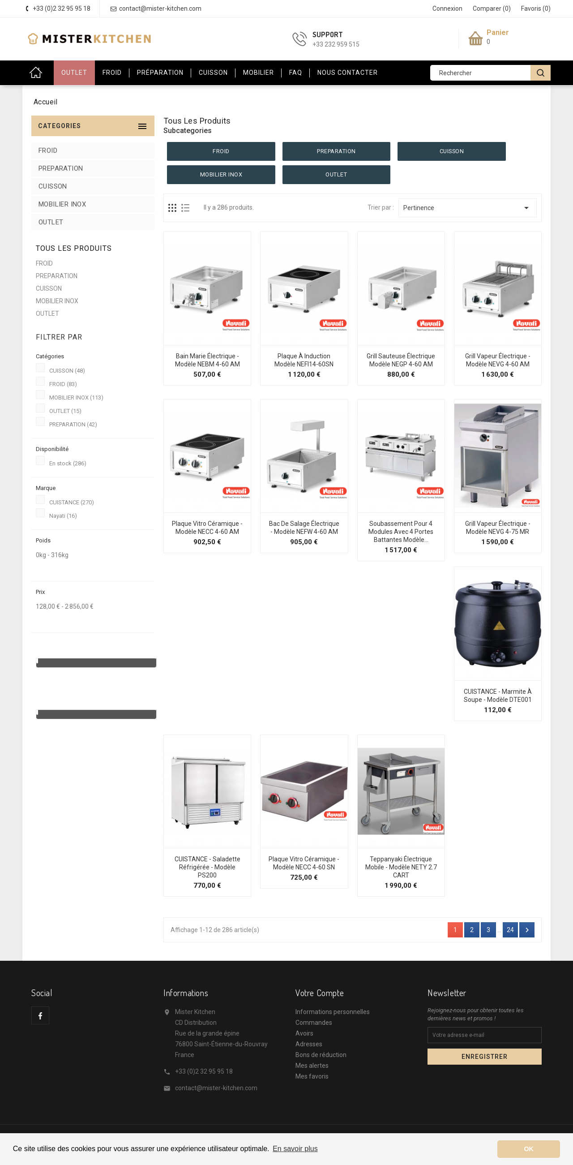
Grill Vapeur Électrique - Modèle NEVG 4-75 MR (497, 527)
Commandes (313, 1022)
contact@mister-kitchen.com (216, 1088)
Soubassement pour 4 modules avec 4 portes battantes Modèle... (400, 531)
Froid (112, 72)
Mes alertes (312, 1065)
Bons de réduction (320, 1054)
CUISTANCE (71, 502)
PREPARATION (60, 168)
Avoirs (304, 1033)
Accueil (38, 72)
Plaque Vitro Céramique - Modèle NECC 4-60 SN (304, 863)
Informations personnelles (332, 1011)
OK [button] (529, 1148)
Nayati (63, 515)
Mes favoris (312, 1076)
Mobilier (258, 72)
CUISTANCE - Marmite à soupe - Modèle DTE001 (498, 695)
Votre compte (319, 992)
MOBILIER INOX (62, 204)
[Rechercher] (490, 73)
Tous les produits (74, 248)
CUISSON (52, 186)
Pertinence (467, 207)
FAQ (295, 72)
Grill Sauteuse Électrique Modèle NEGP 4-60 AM (401, 360)
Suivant (527, 930)
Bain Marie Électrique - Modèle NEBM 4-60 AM (207, 360)
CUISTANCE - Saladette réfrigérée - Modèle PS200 (207, 867)
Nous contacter (347, 72)
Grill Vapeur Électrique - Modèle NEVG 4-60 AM (497, 360)
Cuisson (213, 72)
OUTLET (74, 72)
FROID (47, 150)
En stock (67, 463)
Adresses (308, 1044)
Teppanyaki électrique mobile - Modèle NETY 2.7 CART (401, 867)
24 (510, 929)
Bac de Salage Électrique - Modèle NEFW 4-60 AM (304, 527)
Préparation (160, 72)
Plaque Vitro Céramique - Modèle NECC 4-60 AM (207, 527)
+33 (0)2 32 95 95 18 (204, 1071)
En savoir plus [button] (295, 1148)
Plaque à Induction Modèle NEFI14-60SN (304, 360)
